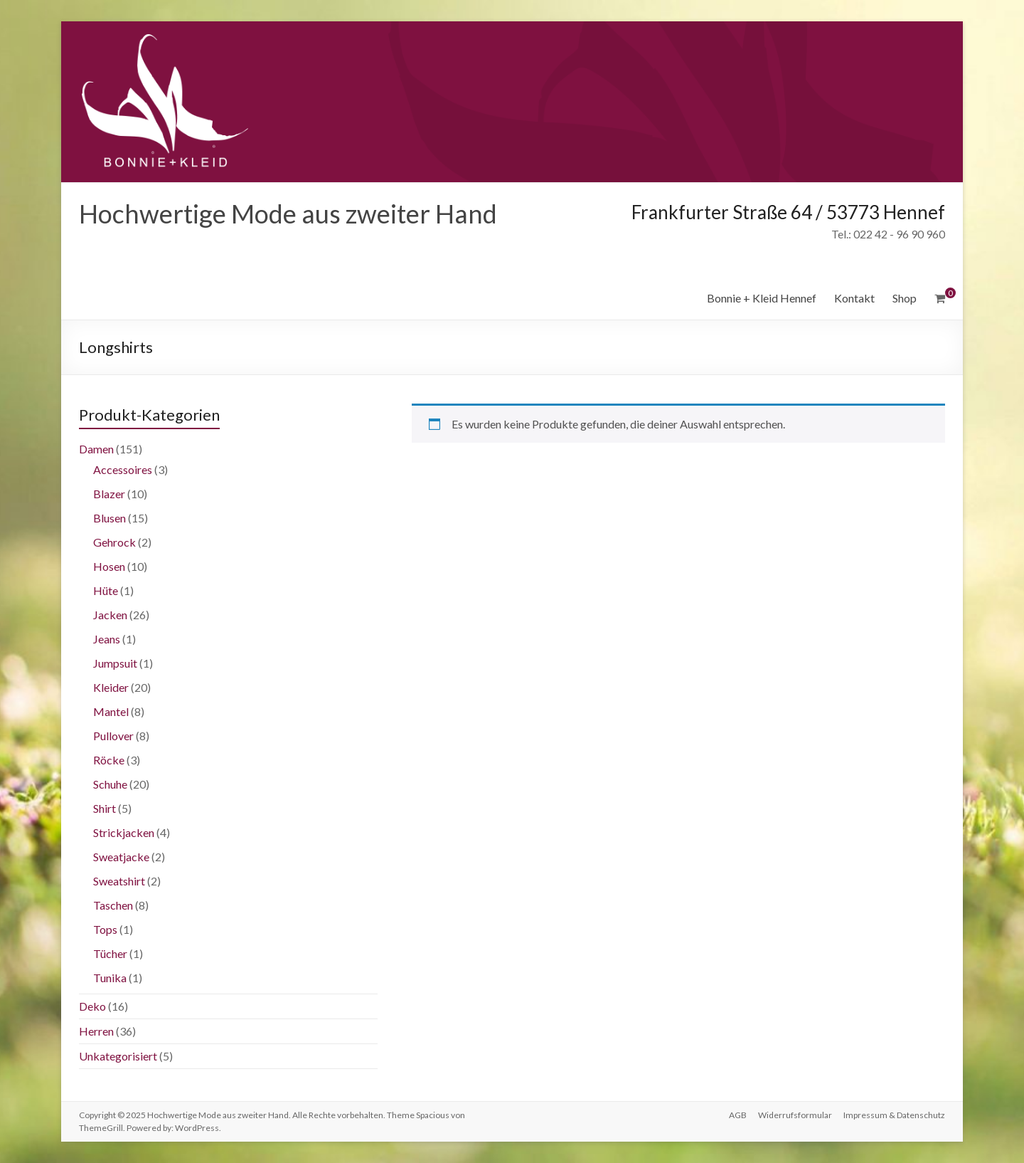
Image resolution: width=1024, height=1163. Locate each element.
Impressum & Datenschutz (894, 1115)
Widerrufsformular (795, 1115)
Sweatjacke (121, 856)
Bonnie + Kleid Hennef (761, 298)
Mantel (111, 711)
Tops (105, 929)
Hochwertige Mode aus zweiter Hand (288, 213)
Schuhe (110, 784)
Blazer (109, 493)
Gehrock (114, 542)
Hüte (105, 590)
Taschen (113, 905)
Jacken (110, 614)
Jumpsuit (115, 663)
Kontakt (854, 298)
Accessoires (122, 469)
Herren (96, 1031)
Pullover (113, 735)
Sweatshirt (119, 881)
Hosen (109, 566)
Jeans (106, 639)
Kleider (111, 687)
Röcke (108, 760)
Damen (96, 449)
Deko (92, 1006)
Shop (904, 298)
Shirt (104, 808)
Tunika (110, 977)
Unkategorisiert (118, 1056)
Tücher (110, 953)
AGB (738, 1115)
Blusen (109, 518)
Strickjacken (123, 832)
